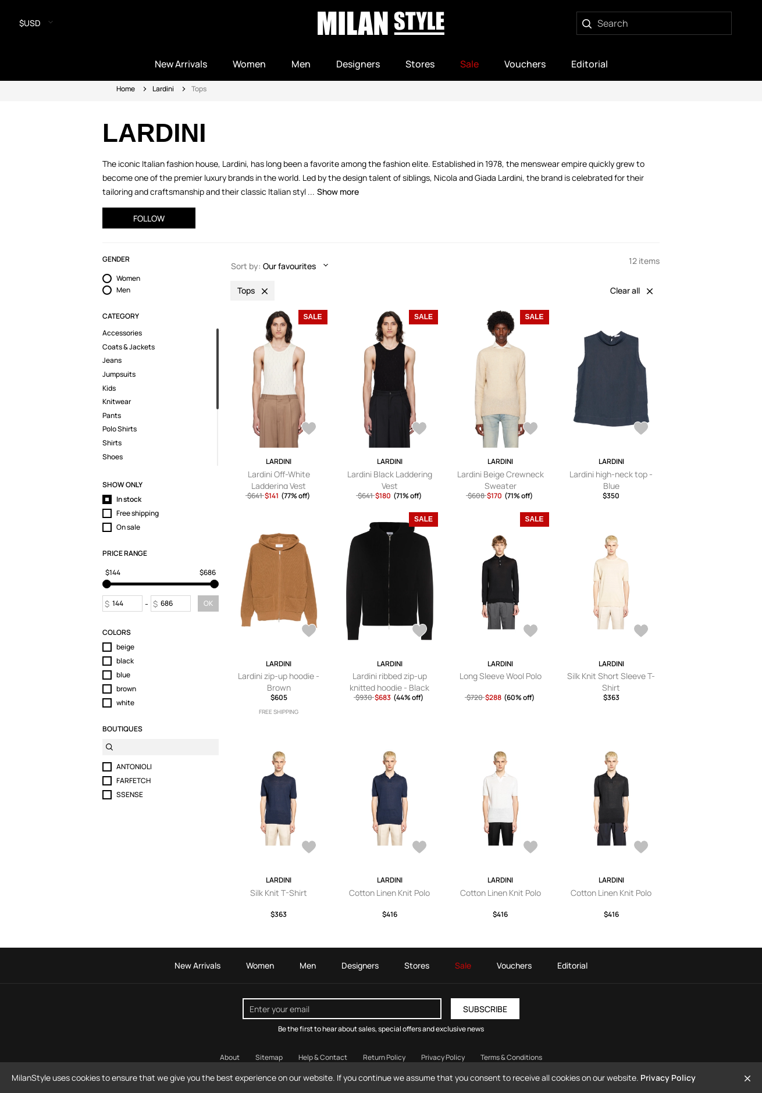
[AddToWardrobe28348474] (530, 632)
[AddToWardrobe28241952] (641, 632)
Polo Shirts (119, 429)
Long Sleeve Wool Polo (501, 675)
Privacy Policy (668, 1077)
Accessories (122, 333)
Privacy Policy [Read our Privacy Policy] (443, 1057)
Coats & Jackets (128, 347)
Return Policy (384, 1057)
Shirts (112, 443)
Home (125, 89)
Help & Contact (322, 1057)
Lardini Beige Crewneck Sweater (500, 480)
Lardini (163, 89)
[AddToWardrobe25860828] (530, 429)
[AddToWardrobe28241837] (530, 848)
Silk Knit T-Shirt (278, 892)
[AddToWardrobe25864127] (309, 429)
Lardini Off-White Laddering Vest (279, 480)
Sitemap (269, 1057)
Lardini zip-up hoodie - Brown (278, 681)
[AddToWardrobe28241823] (641, 848)
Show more (338, 191)
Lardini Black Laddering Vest (389, 480)
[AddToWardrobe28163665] (309, 632)
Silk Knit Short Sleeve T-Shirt (611, 681)
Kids (109, 388)
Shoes (112, 457)
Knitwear (116, 401)
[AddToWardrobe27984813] (419, 632)
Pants (111, 415)
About (230, 1057)
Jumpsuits (119, 374)
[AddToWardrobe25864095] (419, 429)
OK (208, 603)
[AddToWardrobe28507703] (641, 429)
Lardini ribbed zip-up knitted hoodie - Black (389, 681)
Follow (149, 218)
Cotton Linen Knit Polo (389, 892)
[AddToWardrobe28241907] (419, 848)
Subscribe (485, 1009)
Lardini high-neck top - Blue (611, 480)
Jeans (112, 360)
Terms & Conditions (511, 1057)
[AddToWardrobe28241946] (309, 848)
